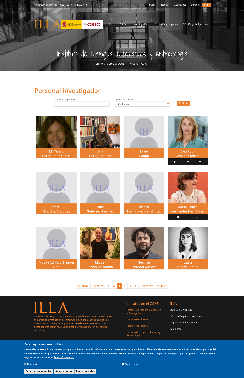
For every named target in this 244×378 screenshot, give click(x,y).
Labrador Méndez (144, 267)
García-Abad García (56, 156)
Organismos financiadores (183, 322)
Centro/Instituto (124, 99)
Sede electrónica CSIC (181, 309)
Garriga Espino (100, 156)
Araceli (56, 207)
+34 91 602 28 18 (78, 4)
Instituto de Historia (137, 325)
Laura (187, 262)
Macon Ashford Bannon (56, 262)
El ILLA (124, 24)
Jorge (144, 151)
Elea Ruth (188, 151)
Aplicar (183, 103)
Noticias (165, 4)
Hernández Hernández (144, 211)
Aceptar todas (63, 372)
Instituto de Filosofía (137, 319)
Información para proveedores (186, 316)
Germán (144, 262)
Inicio (112, 24)
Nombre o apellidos (65, 99)
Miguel (100, 262)
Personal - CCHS (138, 63)
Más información (64, 359)
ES (204, 5)
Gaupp (144, 156)
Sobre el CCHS (115, 63)
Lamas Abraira (187, 267)
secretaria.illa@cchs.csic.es (50, 4)
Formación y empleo (166, 24)
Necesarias (33, 365)
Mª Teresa (56, 151)
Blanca (144, 207)
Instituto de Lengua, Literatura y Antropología (143, 334)
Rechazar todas (85, 372)
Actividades (180, 4)
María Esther (187, 207)
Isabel (100, 207)
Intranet (195, 4)
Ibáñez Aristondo (100, 267)
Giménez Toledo (188, 156)
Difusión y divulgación (195, 24)
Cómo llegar (176, 328)
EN (208, 5)
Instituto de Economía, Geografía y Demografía (144, 311)
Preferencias (132, 365)
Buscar (152, 4)
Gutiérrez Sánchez (100, 211)
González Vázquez (56, 211)
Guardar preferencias (39, 372)
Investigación (142, 24)
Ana (100, 151)
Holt (56, 267)
